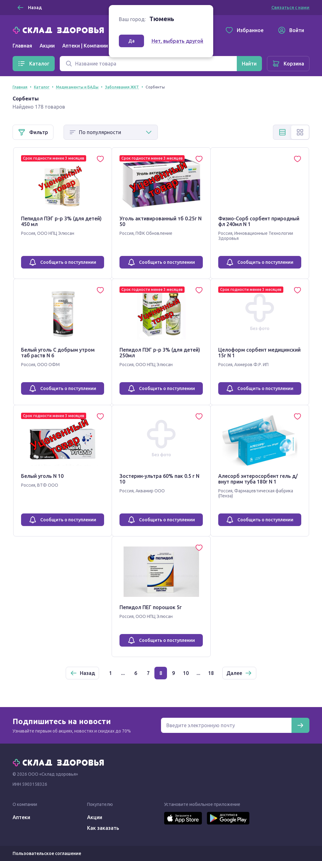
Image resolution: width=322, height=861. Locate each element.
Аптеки (21, 817)
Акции (47, 45)
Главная (22, 45)
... (123, 673)
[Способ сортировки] (111, 132)
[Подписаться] (300, 725)
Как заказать (103, 828)
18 (211, 673)
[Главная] (60, 29)
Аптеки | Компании (85, 45)
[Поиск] (148, 63)
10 (186, 673)
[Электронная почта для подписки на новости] (226, 725)
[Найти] (249, 63)
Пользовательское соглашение (47, 853)
